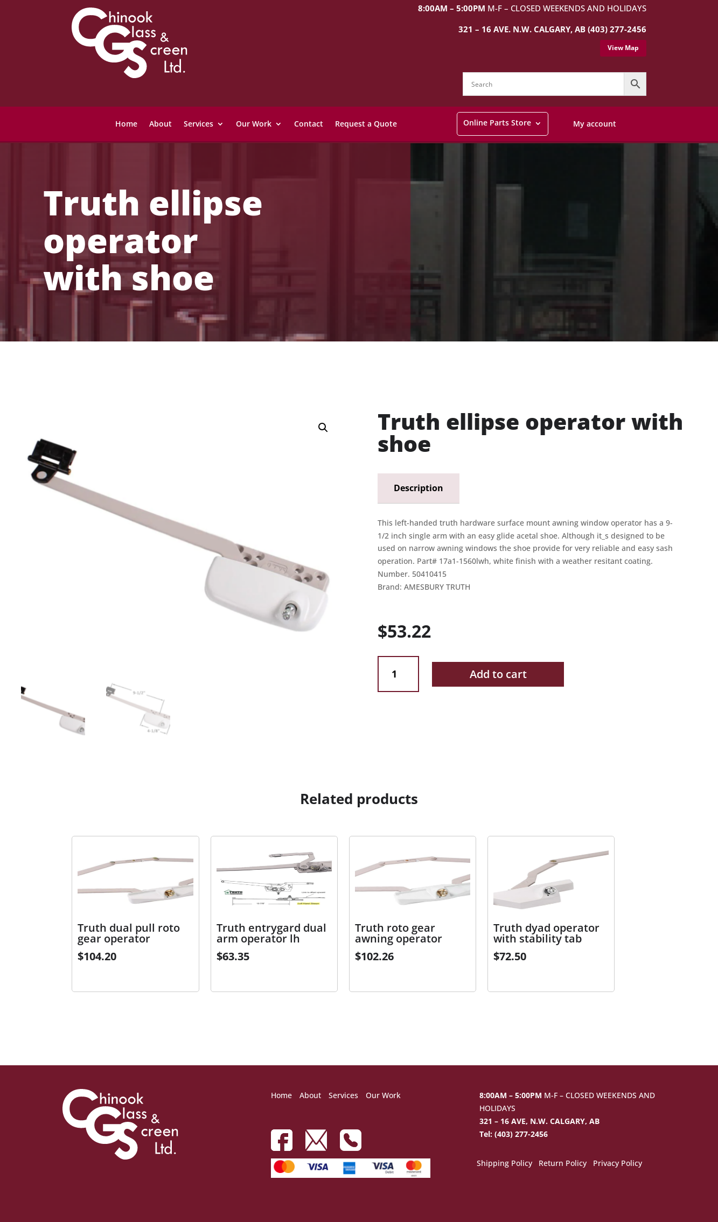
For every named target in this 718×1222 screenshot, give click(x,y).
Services (198, 123)
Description (418, 488)
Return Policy (563, 1164)
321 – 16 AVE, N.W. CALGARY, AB (539, 1121)
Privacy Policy (617, 1164)
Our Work (253, 123)
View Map (623, 47)
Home (126, 123)
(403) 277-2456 (617, 29)
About (160, 123)
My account (594, 123)
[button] (323, 427)
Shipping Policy (504, 1164)
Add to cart (498, 674)
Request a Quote (366, 123)
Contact (308, 123)
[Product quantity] (398, 674)
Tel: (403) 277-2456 (513, 1134)
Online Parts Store (497, 122)
